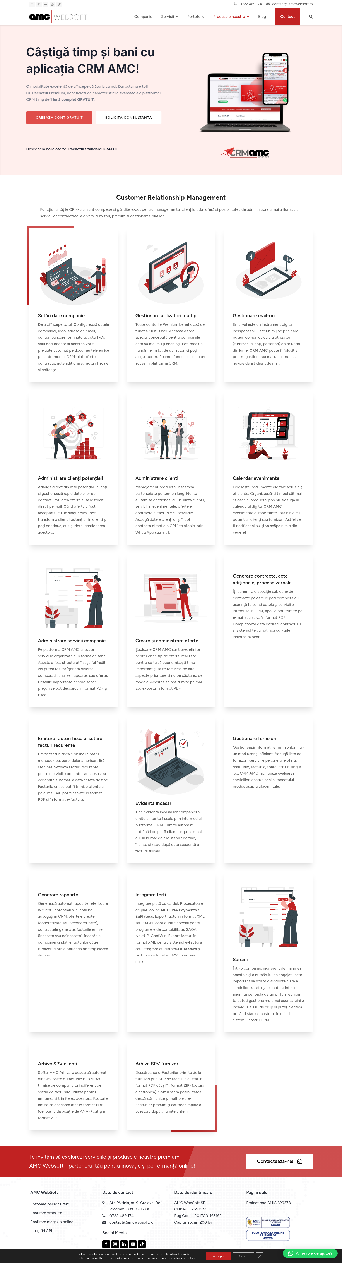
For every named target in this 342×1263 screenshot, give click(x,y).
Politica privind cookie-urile (242, 1258)
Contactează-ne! (279, 1161)
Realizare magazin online (51, 1221)
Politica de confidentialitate (290, 1258)
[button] (311, 16)
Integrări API (41, 1230)
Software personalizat (49, 1204)
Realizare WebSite (46, 1212)
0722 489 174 (250, 4)
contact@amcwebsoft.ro (292, 4)
